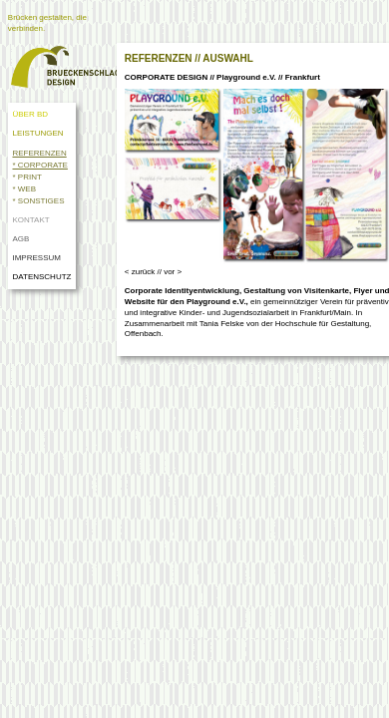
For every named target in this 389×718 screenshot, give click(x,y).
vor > (173, 271)
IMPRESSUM (36, 257)
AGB (20, 238)
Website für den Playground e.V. (185, 301)
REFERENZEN (39, 153)
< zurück (140, 271)
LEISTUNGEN (37, 133)
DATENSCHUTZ (43, 276)
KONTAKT (30, 219)
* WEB (24, 188)
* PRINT (26, 177)
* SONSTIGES (38, 200)
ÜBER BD (30, 114)
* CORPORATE (39, 165)
